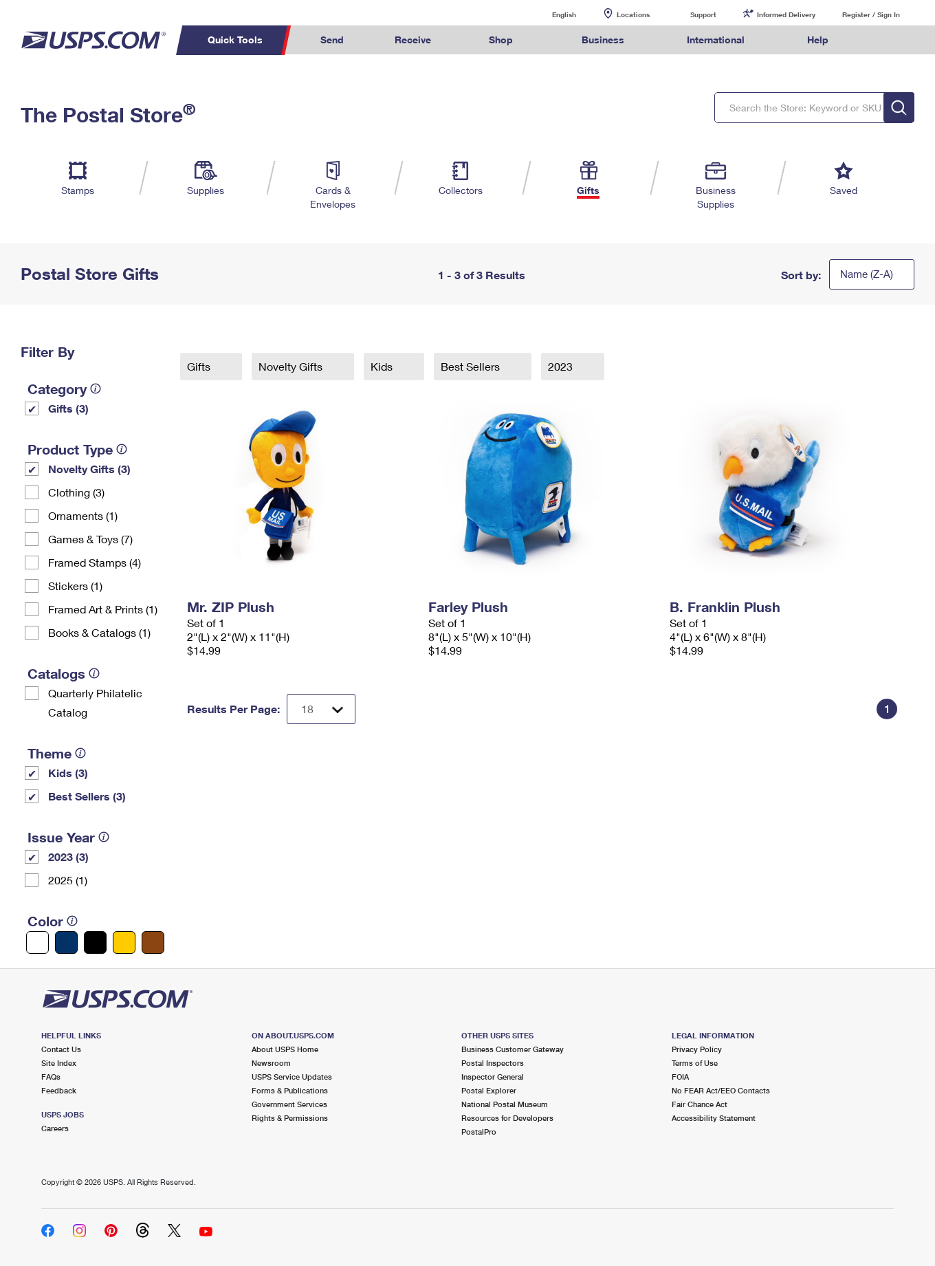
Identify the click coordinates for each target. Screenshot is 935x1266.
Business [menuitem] (603, 39)
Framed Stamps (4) (94, 562)
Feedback (58, 1090)
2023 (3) (68, 856)
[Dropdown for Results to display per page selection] (321, 709)
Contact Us (61, 1049)
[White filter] (37, 942)
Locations (633, 14)
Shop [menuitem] (501, 39)
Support (703, 14)
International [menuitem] (716, 39)
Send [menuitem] (332, 39)
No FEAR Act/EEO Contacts (721, 1090)
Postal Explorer (488, 1090)
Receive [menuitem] (413, 39)
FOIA (680, 1076)
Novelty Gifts (291, 366)
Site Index (58, 1062)
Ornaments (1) (83, 515)
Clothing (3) (76, 492)
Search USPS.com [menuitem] (880, 40)
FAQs (50, 1076)
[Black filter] (95, 942)
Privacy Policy (697, 1049)
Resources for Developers (507, 1117)
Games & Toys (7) (90, 538)
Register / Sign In (871, 14)
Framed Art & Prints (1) (102, 608)
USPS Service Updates (292, 1076)
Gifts (200, 366)
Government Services (289, 1104)
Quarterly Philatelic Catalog (95, 702)
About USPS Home (285, 1049)
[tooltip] (95, 388)
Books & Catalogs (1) (99, 632)
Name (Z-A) (866, 274)
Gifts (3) (68, 408)
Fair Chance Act (699, 1104)
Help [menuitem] (817, 39)
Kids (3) (68, 772)
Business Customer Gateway (512, 1049)
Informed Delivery (786, 14)
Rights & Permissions (290, 1117)
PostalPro (478, 1131)
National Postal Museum (504, 1104)
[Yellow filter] (124, 942)
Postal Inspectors (492, 1062)
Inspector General (492, 1076)
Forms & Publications (290, 1090)
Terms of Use (695, 1062)
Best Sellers (472, 366)
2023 (561, 366)
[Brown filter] (153, 942)
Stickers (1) (75, 585)
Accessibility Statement (714, 1117)
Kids (383, 366)
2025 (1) (67, 879)
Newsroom (271, 1062)
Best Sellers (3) (87, 796)
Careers (55, 1128)
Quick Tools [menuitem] (235, 39)
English (550, 14)
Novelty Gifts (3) (89, 468)
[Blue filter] (66, 942)
